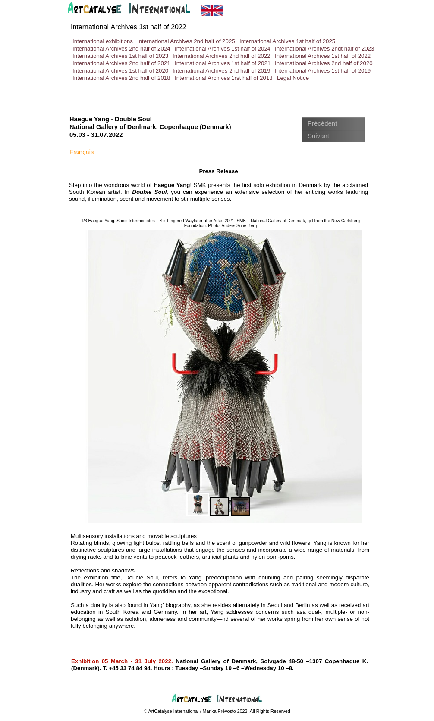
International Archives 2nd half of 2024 (121, 48)
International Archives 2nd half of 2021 (121, 63)
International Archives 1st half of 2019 (323, 70)
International (128, 27)
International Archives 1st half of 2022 (323, 56)
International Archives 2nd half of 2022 (221, 56)
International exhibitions (102, 41)
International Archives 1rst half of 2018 (224, 78)
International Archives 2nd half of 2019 (221, 70)
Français (81, 152)
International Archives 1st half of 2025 (287, 41)
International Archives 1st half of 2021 (222, 63)
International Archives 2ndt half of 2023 (324, 48)
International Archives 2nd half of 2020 (324, 63)
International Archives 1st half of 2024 (222, 48)
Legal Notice (293, 78)
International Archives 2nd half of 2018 (121, 78)
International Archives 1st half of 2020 (120, 70)
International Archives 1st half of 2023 (120, 56)
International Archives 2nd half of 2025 (186, 41)
